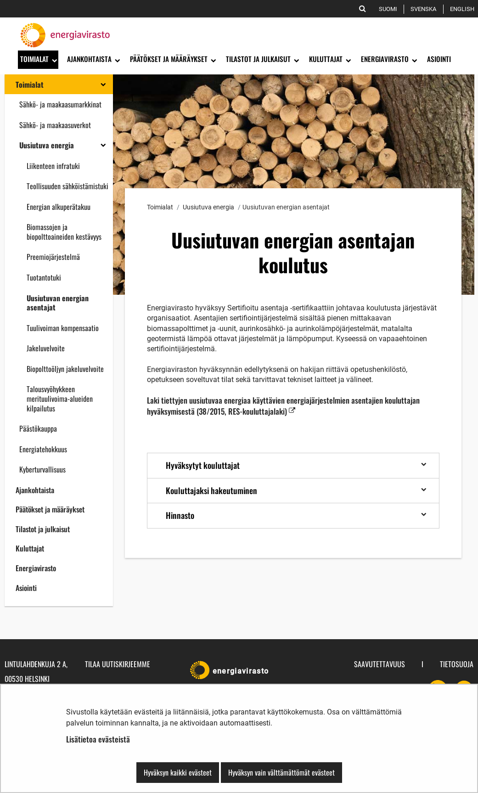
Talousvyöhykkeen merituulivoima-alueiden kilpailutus (60, 398)
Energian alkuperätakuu (58, 206)
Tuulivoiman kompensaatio (63, 327)
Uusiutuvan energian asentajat (58, 302)
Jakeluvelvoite (46, 348)
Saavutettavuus (379, 664)
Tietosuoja (456, 664)
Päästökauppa (38, 428)
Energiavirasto (36, 568)
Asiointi (26, 587)
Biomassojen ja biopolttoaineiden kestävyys (64, 231)
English (464, 9)
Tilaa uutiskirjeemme (117, 663)
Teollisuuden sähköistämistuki (67, 185)
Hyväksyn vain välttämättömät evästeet (281, 772)
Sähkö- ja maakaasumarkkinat (60, 104)
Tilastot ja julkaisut (43, 528)
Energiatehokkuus (43, 449)
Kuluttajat (30, 548)
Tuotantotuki (44, 277)
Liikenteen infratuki (53, 165)
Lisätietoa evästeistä (98, 739)
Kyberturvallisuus (42, 469)
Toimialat (30, 84)
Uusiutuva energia (46, 145)
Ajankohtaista (35, 489)
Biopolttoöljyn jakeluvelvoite (65, 368)
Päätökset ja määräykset (50, 509)
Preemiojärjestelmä (53, 256)
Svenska (425, 9)
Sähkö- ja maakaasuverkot (55, 124)
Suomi (389, 9)
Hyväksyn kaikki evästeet (178, 772)
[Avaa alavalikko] (53, 60)
